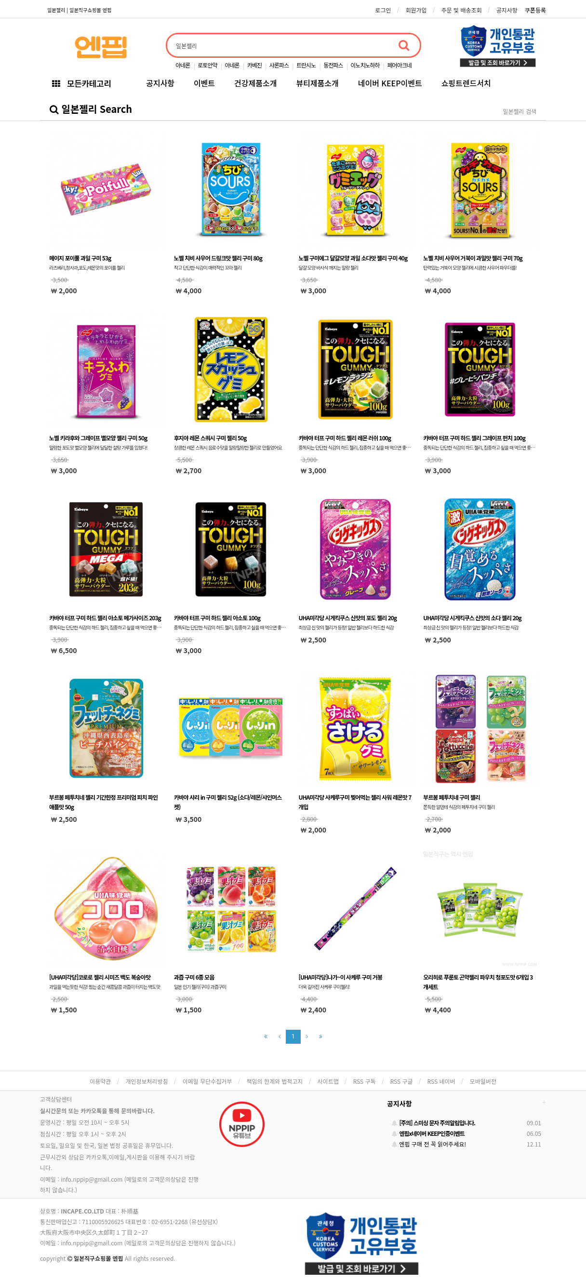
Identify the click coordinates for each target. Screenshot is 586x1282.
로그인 (383, 10)
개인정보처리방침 (146, 1081)
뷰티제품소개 (317, 83)
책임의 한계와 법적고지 (274, 1081)
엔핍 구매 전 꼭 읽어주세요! (429, 1144)
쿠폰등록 (535, 10)
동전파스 (333, 65)
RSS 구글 (401, 1081)
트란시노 (306, 65)
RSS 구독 (364, 1081)
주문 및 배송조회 (461, 10)
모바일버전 (483, 1081)
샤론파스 (279, 65)
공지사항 (507, 10)
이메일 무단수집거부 (207, 1081)
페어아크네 (399, 65)
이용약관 (100, 1081)
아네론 (182, 65)
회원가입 (415, 10)
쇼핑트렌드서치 (466, 83)
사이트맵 (328, 1081)
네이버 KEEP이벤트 (390, 83)
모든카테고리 (81, 83)
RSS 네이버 (441, 1081)
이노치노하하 (364, 65)
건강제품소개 (255, 83)
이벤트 (204, 83)
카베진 (254, 65)
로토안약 (207, 65)
